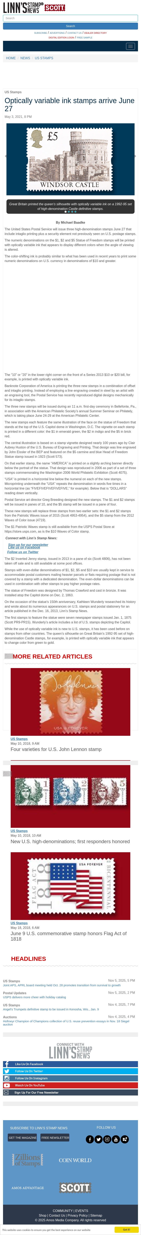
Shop (42, 1215)
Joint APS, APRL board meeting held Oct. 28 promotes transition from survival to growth (62, 985)
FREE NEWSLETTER (55, 1137)
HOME (11, 58)
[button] (8, 156)
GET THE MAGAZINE (23, 1137)
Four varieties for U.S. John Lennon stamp (56, 749)
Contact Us (57, 1215)
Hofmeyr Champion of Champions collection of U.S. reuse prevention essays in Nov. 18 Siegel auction (66, 1022)
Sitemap (96, 1215)
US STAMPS (44, 58)
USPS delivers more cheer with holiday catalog (34, 997)
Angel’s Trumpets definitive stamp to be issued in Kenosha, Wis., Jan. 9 (51, 1009)
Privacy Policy (78, 1215)
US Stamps (19, 739)
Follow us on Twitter (22, 552)
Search (70, 26)
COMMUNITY (63, 1211)
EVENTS (81, 1211)
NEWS (25, 58)
